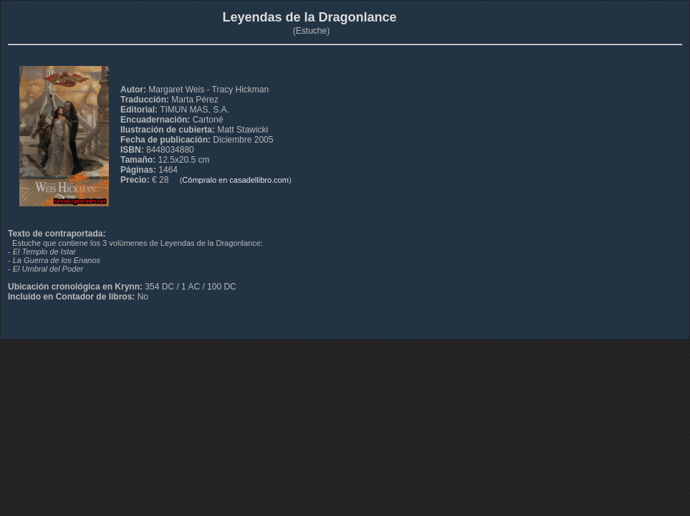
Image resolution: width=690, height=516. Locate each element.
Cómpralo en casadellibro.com (235, 180)
